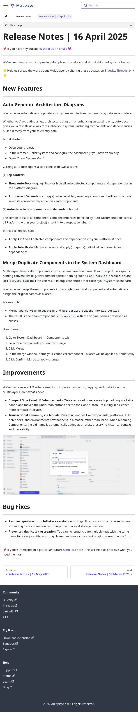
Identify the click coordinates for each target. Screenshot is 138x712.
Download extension (18, 638)
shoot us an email (54, 49)
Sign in (9, 649)
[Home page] (6, 16)
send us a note (73, 550)
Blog (7, 687)
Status (9, 676)
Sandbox (10, 644)
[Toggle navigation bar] (5, 5)
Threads (122, 71)
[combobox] (108, 5)
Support (10, 670)
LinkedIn (10, 611)
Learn (8, 682)
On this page (13, 25)
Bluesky (110, 71)
